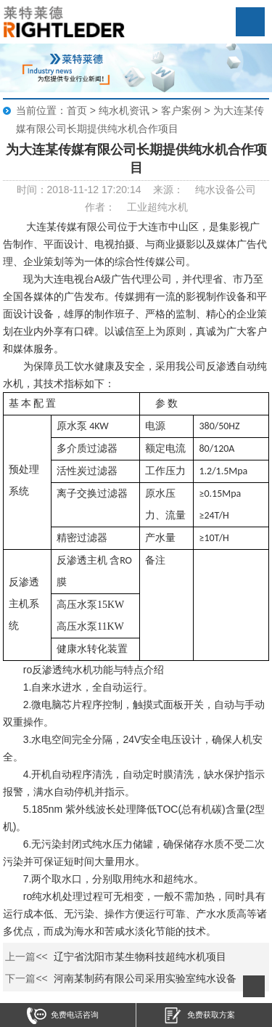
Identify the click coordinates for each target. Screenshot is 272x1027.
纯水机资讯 (124, 110)
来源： (168, 189)
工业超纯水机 (157, 207)
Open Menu (250, 21)
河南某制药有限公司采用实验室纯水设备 (145, 978)
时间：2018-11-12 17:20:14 (79, 189)
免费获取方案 (199, 1015)
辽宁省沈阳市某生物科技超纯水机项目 (140, 956)
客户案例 (181, 110)
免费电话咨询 (63, 1015)
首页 (77, 110)
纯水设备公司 (225, 189)
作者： (100, 207)
